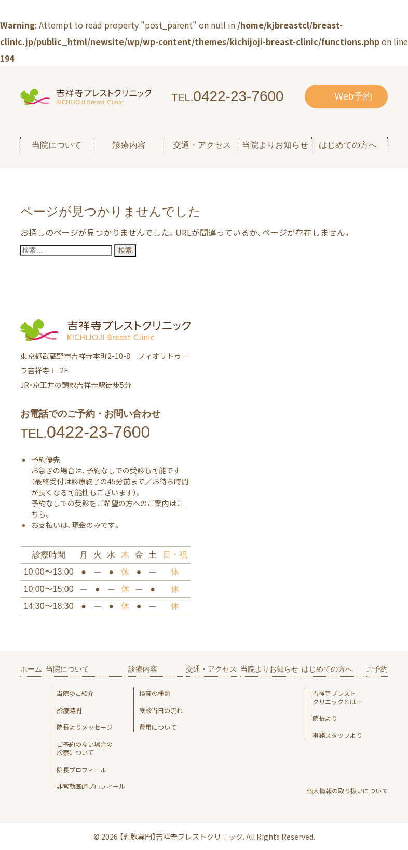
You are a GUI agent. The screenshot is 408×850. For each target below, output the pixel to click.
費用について (157, 727)
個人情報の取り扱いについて (347, 791)
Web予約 (353, 96)
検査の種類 (154, 693)
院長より (324, 718)
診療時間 (69, 710)
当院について (67, 669)
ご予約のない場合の (91, 748)
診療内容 (142, 669)
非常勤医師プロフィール (91, 786)
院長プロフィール (81, 769)
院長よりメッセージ (85, 727)
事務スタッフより (337, 735)
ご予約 (377, 669)
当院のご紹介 (75, 693)
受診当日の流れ (161, 710)
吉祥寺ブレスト (337, 697)
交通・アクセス (202, 145)
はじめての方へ (327, 669)
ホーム (31, 669)
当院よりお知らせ (275, 145)
